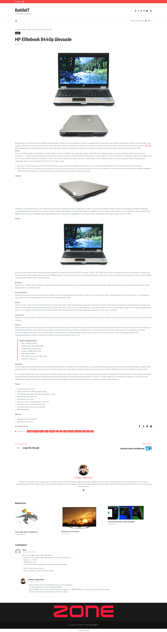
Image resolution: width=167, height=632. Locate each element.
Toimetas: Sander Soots (83, 478)
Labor (29, 29)
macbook (70, 431)
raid (84, 431)
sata (88, 431)
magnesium (78, 431)
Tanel (24, 550)
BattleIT (22, 10)
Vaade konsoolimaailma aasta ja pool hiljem (121, 522)
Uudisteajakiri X (94, 625)
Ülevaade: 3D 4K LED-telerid (70, 531)
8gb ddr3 (35, 431)
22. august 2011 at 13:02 (29, 552)
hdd (57, 431)
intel (65, 431)
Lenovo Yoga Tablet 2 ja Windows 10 (26, 532)
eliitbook (52, 431)
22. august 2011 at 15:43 (34, 581)
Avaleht (17, 29)
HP (61, 431)
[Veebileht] (83, 490)
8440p (29, 431)
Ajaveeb (23, 29)
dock (46, 431)
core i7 (42, 431)
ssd (92, 431)
